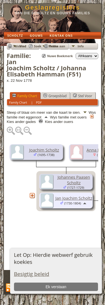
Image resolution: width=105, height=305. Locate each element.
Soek (37, 46)
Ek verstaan (56, 287)
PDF (39, 102)
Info (81, 46)
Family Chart (24, 95)
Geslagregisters (52, 7)
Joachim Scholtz (44, 150)
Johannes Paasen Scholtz (73, 179)
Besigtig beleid (31, 273)
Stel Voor (82, 95)
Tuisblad (19, 46)
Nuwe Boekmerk (60, 56)
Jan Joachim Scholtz (73, 198)
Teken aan (57, 46)
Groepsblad (55, 95)
